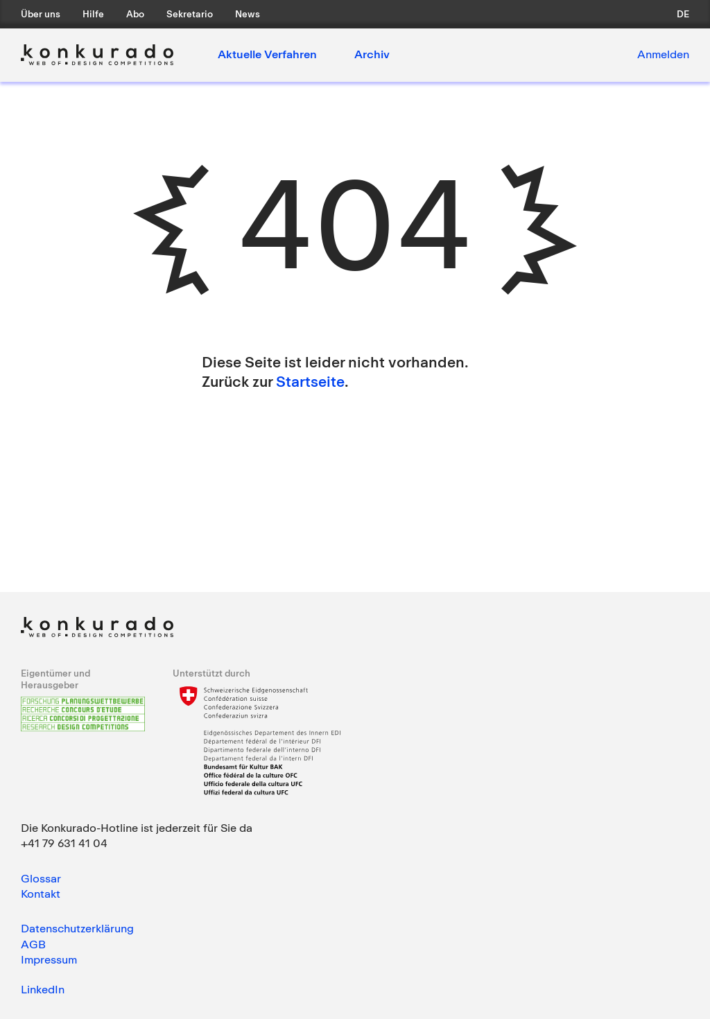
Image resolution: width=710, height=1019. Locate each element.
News (247, 13)
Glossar (41, 878)
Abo (135, 13)
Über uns (40, 13)
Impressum (49, 959)
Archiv (372, 54)
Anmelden (663, 54)
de (683, 13)
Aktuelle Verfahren (267, 54)
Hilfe (93, 13)
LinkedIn (42, 989)
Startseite (310, 381)
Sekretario (189, 13)
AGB (33, 944)
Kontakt (40, 893)
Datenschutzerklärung (77, 928)
